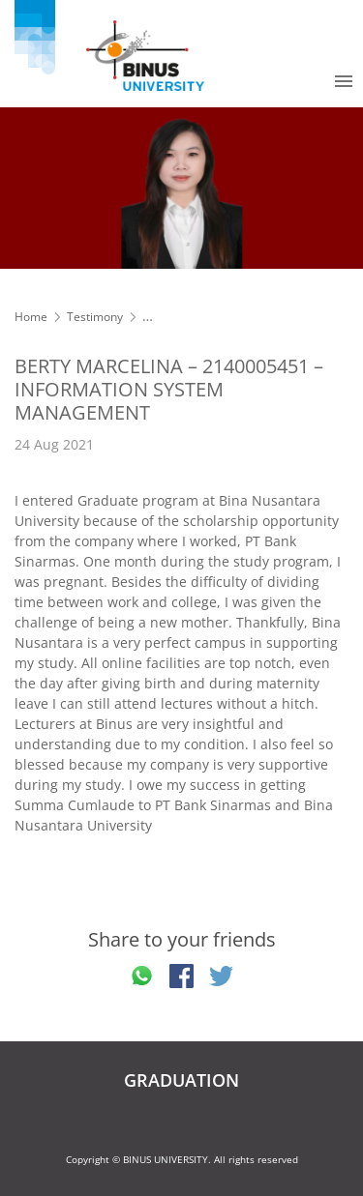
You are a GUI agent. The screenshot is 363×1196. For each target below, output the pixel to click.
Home (31, 316)
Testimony (95, 316)
